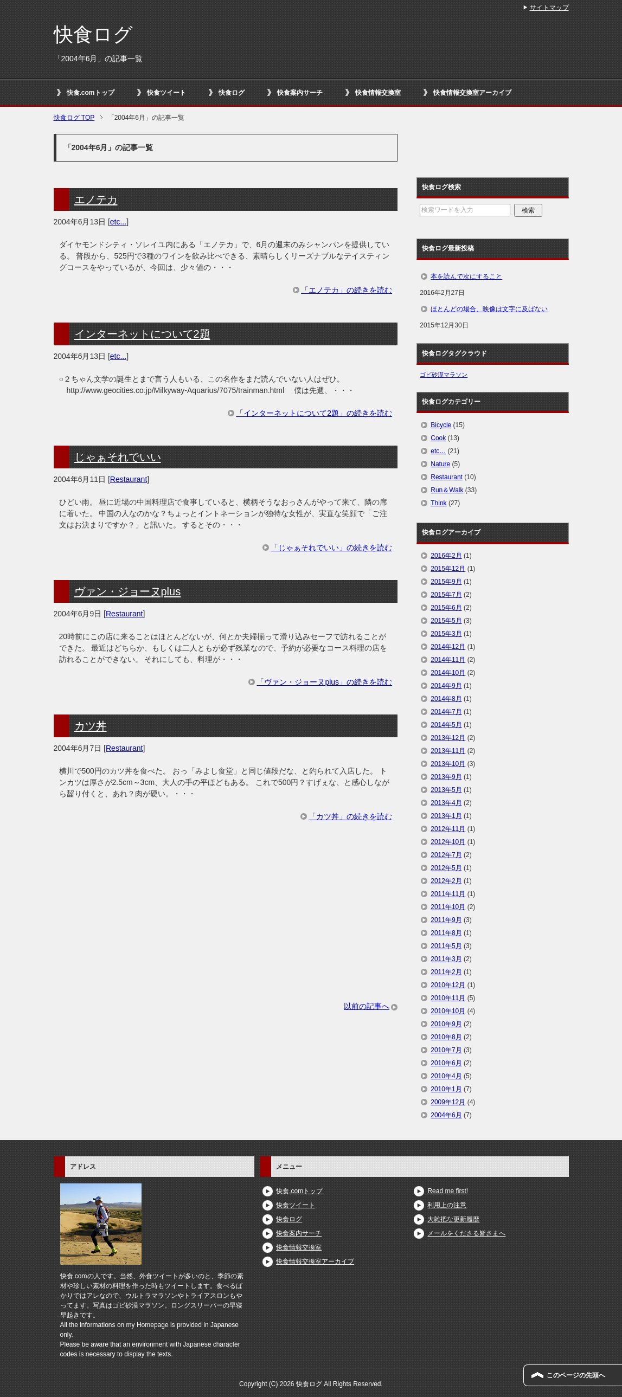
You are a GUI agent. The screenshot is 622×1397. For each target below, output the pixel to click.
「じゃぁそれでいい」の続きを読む (331, 547)
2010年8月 (446, 1037)
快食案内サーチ (300, 92)
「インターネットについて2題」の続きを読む (314, 413)
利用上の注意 (446, 1205)
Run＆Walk (447, 490)
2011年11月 (448, 894)
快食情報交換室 (378, 92)
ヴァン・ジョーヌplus (127, 591)
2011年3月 (446, 959)
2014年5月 (446, 725)
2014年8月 (446, 699)
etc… (438, 451)
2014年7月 (446, 712)
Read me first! (447, 1191)
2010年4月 (446, 1076)
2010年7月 (446, 1050)
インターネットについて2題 (142, 334)
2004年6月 (446, 1115)
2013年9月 (446, 777)
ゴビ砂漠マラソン (443, 374)
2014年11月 (448, 660)
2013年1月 (446, 816)
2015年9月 (446, 581)
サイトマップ (549, 7)
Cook (438, 438)
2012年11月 (448, 829)
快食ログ (93, 34)
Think (438, 503)
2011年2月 (446, 972)
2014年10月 (448, 673)
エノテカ (96, 199)
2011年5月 (446, 946)
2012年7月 (446, 855)
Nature (440, 464)
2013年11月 (448, 751)
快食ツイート (166, 92)
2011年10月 (448, 907)
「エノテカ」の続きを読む (346, 290)
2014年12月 (448, 647)
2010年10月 (448, 1011)
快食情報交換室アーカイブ (472, 92)
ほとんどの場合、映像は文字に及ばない (489, 309)
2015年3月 (446, 634)
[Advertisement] (226, 925)
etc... (118, 221)
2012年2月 (446, 881)
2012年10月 (448, 842)
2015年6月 (446, 607)
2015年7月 (446, 594)
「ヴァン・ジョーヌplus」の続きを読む (324, 682)
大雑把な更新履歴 (453, 1219)
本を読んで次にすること (466, 276)
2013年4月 (446, 803)
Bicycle (441, 425)
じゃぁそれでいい (117, 457)
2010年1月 (446, 1089)
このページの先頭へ (576, 1375)
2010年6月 (446, 1063)
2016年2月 (446, 555)
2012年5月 (446, 868)
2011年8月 (446, 933)
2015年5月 (446, 621)
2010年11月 (448, 998)
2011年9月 (446, 920)
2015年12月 (448, 568)
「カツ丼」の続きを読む (350, 816)
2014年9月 (446, 686)
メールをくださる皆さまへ (466, 1233)
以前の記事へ (366, 1006)
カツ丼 (90, 726)
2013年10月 (448, 764)
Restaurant (128, 479)
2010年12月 (448, 985)
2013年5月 (446, 790)
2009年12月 (448, 1102)
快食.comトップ (90, 92)
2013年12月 (448, 738)
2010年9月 (446, 1024)
